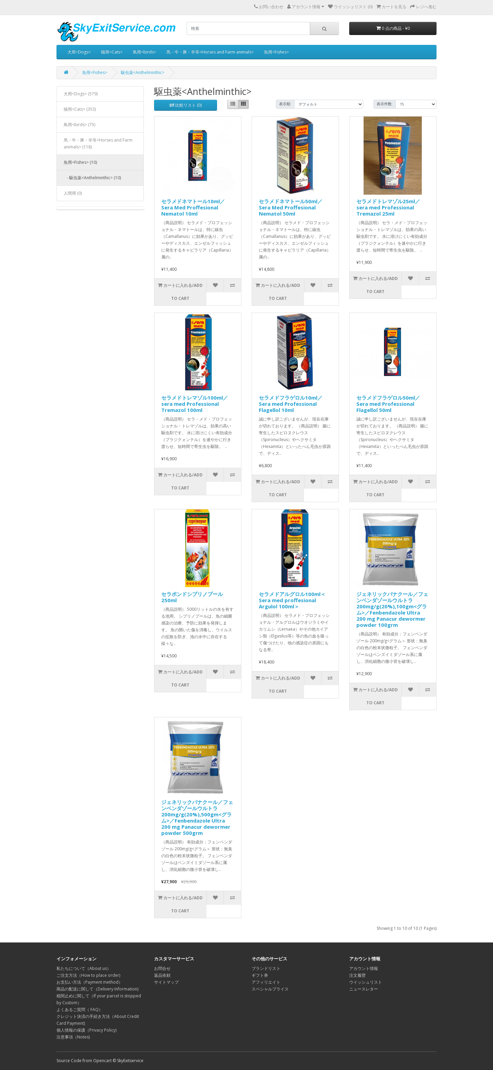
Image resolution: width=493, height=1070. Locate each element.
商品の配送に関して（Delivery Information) (97, 989)
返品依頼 (162, 975)
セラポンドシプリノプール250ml (192, 597)
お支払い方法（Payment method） (89, 982)
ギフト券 (260, 975)
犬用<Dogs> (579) (81, 94)
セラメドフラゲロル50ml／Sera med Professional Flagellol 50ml (388, 403)
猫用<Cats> (112, 52)
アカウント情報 (363, 968)
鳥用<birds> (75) (79, 124)
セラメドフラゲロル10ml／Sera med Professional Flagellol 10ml (291, 403)
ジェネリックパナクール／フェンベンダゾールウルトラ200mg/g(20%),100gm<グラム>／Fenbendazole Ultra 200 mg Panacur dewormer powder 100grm (392, 609)
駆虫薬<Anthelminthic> (142, 72)
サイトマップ (166, 982)
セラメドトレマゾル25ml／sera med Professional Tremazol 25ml (388, 207)
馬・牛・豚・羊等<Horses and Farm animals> (210, 52)
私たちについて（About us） (83, 968)
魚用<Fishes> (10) (80, 162)
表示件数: (385, 103)
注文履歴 (357, 975)
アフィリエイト (266, 982)
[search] (248, 28)
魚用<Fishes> (276, 52)
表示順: (285, 103)
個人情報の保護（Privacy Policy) (86, 1030)
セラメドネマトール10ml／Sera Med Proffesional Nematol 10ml (193, 207)
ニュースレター (363, 989)
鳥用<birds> (144, 52)
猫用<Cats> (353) (80, 109)
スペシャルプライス (270, 989)
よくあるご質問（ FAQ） (79, 1009)
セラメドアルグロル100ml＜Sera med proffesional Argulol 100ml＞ (292, 600)
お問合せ (162, 968)
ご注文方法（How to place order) (88, 975)
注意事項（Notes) (73, 1037)
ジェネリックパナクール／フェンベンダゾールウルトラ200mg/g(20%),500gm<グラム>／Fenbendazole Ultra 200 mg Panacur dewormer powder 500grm (197, 817)
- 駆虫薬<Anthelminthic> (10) (92, 178)
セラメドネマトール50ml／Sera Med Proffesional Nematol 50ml (291, 207)
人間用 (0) (73, 193)
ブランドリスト (266, 968)
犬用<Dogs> (79, 52)
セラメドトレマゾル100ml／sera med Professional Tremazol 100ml (194, 403)
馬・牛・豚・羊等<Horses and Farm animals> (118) (98, 143)
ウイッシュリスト (365, 982)
